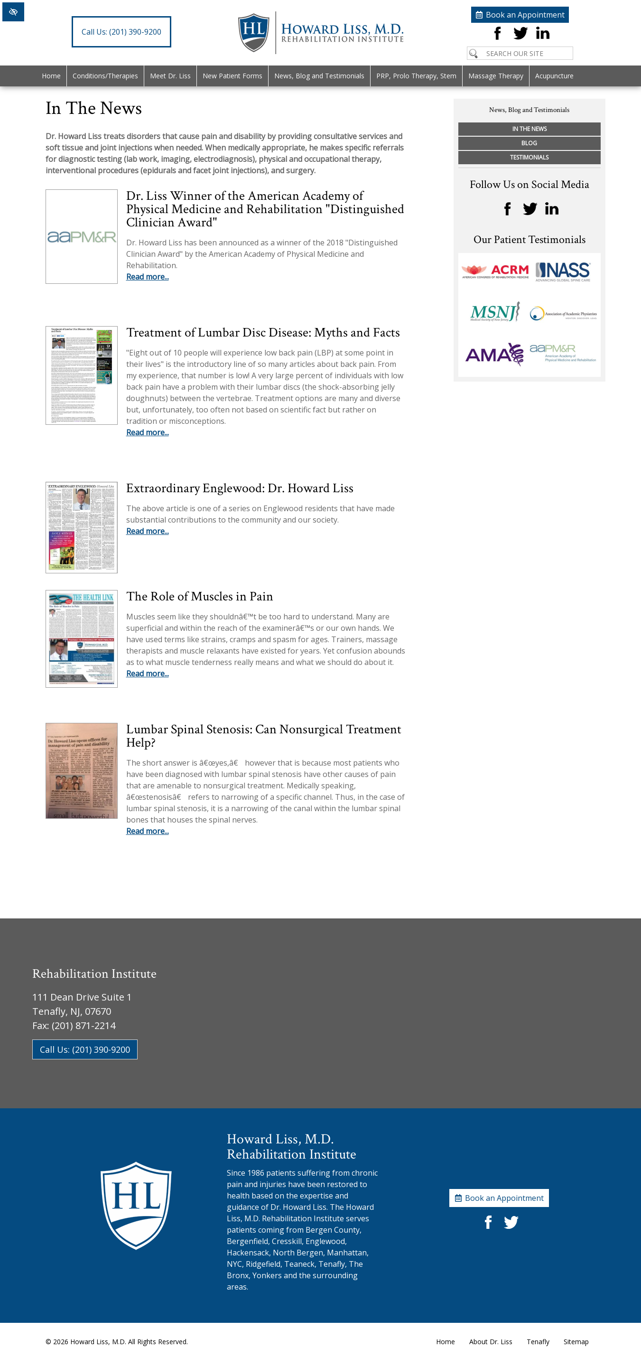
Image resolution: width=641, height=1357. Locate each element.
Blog (529, 143)
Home (51, 75)
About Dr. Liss (490, 1341)
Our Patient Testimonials (529, 239)
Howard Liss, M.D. (98, 1341)
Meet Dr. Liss (170, 75)
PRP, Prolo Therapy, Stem (416, 75)
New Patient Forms (232, 75)
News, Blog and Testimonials (319, 75)
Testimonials (529, 157)
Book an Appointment (525, 14)
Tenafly (538, 1341)
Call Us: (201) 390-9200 (85, 1049)
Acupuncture (554, 75)
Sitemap (576, 1341)
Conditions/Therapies (105, 75)
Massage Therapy (495, 75)
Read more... (147, 276)
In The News (529, 129)
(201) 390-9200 (121, 32)
